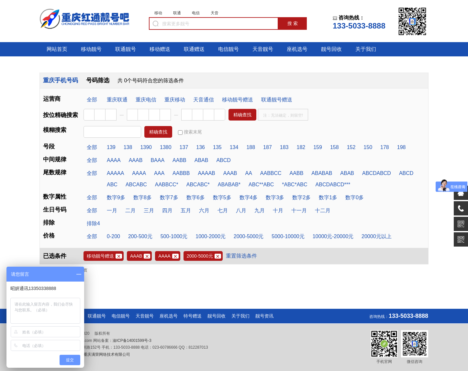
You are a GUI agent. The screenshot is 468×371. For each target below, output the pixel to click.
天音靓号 (262, 49)
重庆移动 (174, 99)
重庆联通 (117, 99)
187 (267, 147)
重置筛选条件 (241, 256)
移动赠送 (160, 49)
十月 (278, 210)
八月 (241, 210)
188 (250, 147)
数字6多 (195, 197)
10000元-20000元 (333, 236)
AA (248, 173)
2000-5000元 (249, 236)
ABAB (201, 160)
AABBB (181, 173)
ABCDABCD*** (333, 184)
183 (284, 147)
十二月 (322, 210)
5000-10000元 (288, 236)
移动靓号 (91, 49)
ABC (112, 184)
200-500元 (140, 236)
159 (317, 147)
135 (217, 147)
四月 (167, 210)
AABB (179, 160)
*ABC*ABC (294, 184)
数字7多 (169, 197)
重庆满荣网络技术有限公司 (106, 354)
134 (234, 147)
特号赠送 (193, 316)
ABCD (223, 160)
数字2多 (301, 197)
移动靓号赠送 (237, 99)
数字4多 (249, 197)
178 (384, 147)
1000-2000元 (210, 236)
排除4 (93, 223)
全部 (92, 99)
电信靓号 (228, 49)
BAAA (157, 160)
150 (367, 147)
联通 (177, 13)
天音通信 (203, 99)
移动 (158, 13)
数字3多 (275, 197)
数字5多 (222, 197)
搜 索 (292, 23)
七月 (222, 210)
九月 (259, 210)
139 (111, 147)
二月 (130, 210)
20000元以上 (377, 236)
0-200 (113, 236)
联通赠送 (194, 49)
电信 (196, 13)
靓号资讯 (264, 316)
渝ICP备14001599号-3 (132, 340)
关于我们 (365, 49)
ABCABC (136, 184)
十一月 (299, 210)
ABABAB (321, 173)
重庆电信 (146, 99)
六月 (204, 210)
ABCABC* (198, 184)
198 (401, 147)
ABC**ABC (261, 184)
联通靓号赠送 (276, 99)
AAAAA (115, 173)
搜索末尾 (190, 132)
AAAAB (206, 173)
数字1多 (328, 197)
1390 (146, 147)
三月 (149, 210)
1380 (166, 147)
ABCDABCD (376, 173)
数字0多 (354, 197)
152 (351, 147)
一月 (112, 210)
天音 (214, 13)
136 (200, 147)
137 (184, 147)
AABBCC (271, 173)
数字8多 (142, 197)
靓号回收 (331, 49)
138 (128, 147)
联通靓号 (125, 49)
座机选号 (297, 49)
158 (334, 147)
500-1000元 (174, 236)
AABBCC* (166, 184)
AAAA (114, 160)
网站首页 (57, 49)
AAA (159, 173)
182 (301, 147)
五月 (186, 210)
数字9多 (116, 197)
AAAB (136, 160)
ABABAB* (229, 184)
